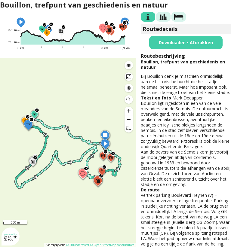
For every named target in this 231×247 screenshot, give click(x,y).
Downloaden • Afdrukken (186, 42)
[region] (68, 152)
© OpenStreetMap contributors (112, 245)
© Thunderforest (77, 245)
